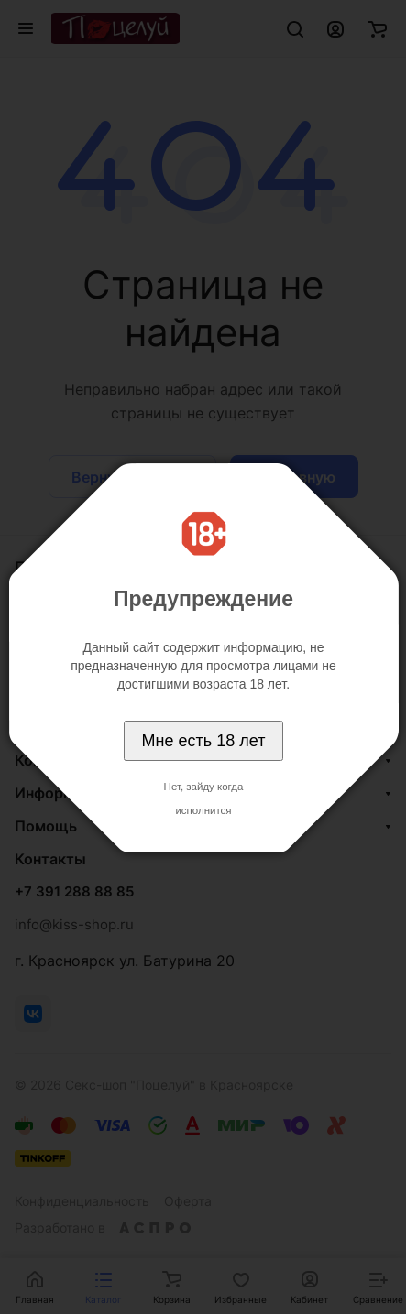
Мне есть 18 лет (204, 741)
